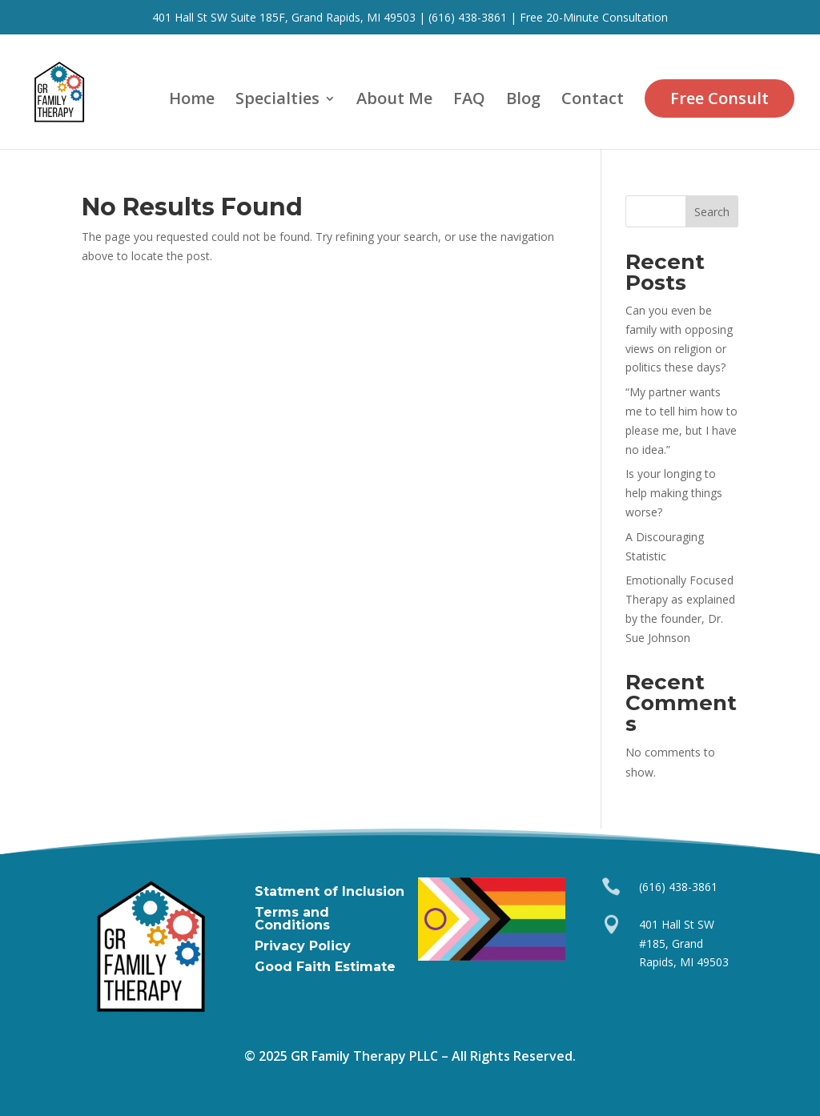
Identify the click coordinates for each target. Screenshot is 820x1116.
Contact (592, 101)
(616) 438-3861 (466, 17)
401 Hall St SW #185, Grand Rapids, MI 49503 (684, 943)
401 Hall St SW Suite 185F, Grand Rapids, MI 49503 (284, 17)
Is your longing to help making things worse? (673, 493)
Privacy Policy (303, 945)
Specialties (277, 101)
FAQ (469, 101)
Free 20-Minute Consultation (594, 17)
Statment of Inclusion (329, 891)
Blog (523, 101)
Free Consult (719, 98)
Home (192, 101)
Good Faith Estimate (325, 966)
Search (712, 211)
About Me (394, 101)
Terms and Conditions (292, 919)
